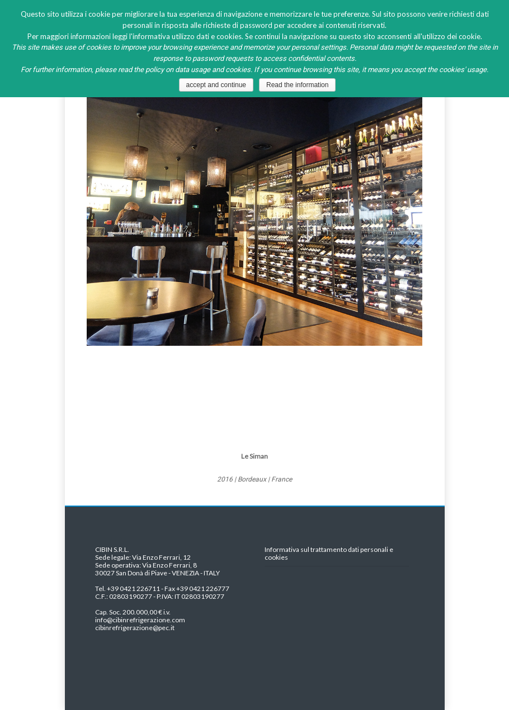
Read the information (297, 85)
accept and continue (216, 85)
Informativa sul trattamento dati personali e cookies (329, 553)
